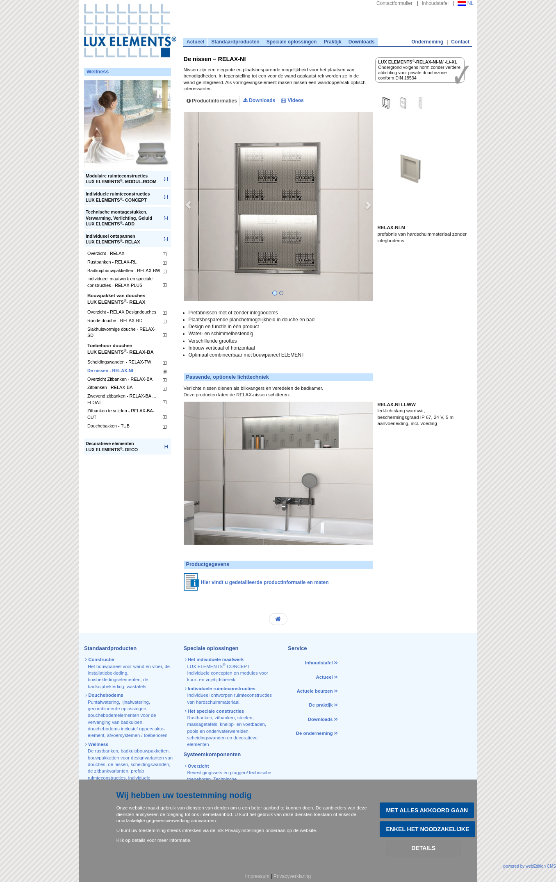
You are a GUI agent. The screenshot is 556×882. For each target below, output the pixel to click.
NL (466, 3)
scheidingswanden (150, 764)
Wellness (98, 72)
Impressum (257, 876)
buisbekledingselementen (114, 679)
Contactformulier (394, 3)
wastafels (136, 686)
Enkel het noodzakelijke (427, 829)
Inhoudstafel (435, 3)
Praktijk (332, 42)
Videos (292, 100)
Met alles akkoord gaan (427, 810)
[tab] (386, 104)
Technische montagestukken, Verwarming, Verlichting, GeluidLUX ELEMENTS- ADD (119, 217)
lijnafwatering (134, 702)
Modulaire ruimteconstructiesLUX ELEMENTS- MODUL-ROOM (121, 178)
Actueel (195, 42)
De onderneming (314, 733)
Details (423, 848)
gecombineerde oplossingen (117, 708)
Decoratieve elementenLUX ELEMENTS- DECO (112, 446)
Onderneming (427, 42)
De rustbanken (103, 750)
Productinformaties (212, 101)
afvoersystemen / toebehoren (137, 735)
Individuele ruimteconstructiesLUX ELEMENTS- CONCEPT (118, 196)
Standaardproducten (235, 42)
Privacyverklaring (292, 876)
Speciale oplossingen (292, 42)
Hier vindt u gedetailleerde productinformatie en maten (265, 582)
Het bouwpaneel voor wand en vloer (125, 666)
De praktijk (321, 704)
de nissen (118, 764)
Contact (460, 42)
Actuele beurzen (315, 691)
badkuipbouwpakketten (145, 750)
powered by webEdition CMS (530, 866)
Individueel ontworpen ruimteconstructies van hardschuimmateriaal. (229, 695)
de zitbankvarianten (108, 770)
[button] (188, 206)
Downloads (362, 42)
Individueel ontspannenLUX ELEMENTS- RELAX (113, 239)
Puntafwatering (103, 702)
